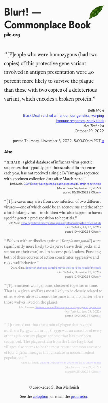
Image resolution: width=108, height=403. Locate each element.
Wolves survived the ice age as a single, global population (68, 307)
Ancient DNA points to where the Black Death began (70, 363)
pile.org (12, 34)
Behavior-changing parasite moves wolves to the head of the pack (63, 268)
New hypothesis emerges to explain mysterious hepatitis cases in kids (61, 223)
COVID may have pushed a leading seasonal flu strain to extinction (62, 184)
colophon (40, 396)
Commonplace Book (47, 24)
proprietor (79, 396)
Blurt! (16, 11)
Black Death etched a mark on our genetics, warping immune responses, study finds (63, 118)
